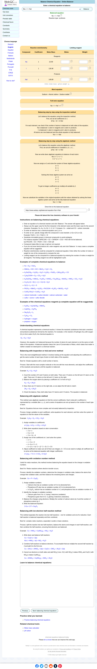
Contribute (6, 32)
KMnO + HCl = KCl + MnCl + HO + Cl (38, 269)
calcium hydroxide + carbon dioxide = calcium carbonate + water (46, 295)
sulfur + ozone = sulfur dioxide (34, 298)
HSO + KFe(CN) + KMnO (34, 306)
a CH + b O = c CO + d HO (35, 425)
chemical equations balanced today (57, 637)
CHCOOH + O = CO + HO (34, 275)
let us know (48, 640)
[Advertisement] (57, 32)
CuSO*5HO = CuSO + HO (34, 292)
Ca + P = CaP (32, 478)
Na (26, 62)
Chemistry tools (8, 8)
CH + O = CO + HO (35, 418)
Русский (10, 67)
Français (10, 53)
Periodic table (7, 18)
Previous (25, 611)
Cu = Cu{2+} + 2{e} (30, 538)
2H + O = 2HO (30, 389)
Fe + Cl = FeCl (30, 266)
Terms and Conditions (65, 649)
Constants (6, 25)
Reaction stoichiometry (38, 48)
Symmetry (6, 29)
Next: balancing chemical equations (45, 611)
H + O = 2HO (29, 383)
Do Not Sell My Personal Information (57, 651)
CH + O (28, 315)
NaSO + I (28, 312)
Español (10, 50)
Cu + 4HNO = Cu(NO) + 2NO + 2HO (38, 558)
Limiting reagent (75, 48)
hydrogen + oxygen (30, 319)
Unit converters (8, 15)
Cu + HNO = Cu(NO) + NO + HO (40, 531)
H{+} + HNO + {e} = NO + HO (35, 540)
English (10, 47)
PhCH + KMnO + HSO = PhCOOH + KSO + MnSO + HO (46, 288)
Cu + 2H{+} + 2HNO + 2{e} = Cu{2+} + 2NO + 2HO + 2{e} (44, 549)
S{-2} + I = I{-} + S (30, 285)
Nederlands (10, 58)
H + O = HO (26, 338)
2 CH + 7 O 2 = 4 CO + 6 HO (35, 454)
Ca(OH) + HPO (30, 309)
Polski (11, 61)
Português (10, 64)
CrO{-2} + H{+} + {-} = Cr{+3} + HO (37, 282)
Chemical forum (8, 22)
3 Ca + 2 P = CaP (31, 506)
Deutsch (10, 44)
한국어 (10, 75)
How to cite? (10, 81)
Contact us (6, 36)
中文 (10, 70)
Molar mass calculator (31, 628)
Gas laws (6, 12)
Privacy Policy (77, 649)
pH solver (27, 631)
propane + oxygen (30, 321)
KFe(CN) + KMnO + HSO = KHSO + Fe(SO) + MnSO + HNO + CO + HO (53, 279)
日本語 (10, 73)
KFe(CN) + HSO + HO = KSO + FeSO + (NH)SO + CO (46, 272)
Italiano (10, 55)
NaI (26, 79)
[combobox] (57, 9)
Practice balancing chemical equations (37, 620)
